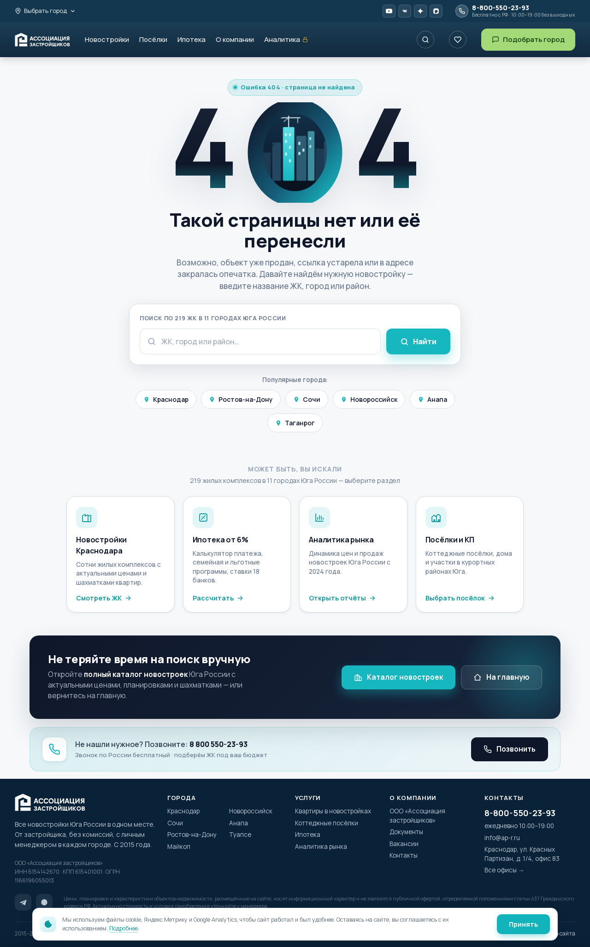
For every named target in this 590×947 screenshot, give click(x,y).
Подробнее (123, 928)
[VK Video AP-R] (404, 11)
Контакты (403, 855)
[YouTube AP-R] (389, 11)
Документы (406, 832)
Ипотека (191, 39)
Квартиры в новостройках (333, 811)
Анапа (432, 399)
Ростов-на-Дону (241, 399)
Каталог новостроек (398, 677)
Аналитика (286, 40)
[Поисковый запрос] (260, 341)
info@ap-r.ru (502, 838)
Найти (418, 341)
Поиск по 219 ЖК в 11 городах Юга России (213, 318)
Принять (523, 924)
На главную (501, 677)
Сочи (306, 399)
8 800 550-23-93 (218, 744)
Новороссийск (369, 399)
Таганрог (295, 422)
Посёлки (153, 39)
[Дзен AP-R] (420, 11)
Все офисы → (504, 870)
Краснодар (166, 399)
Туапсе (240, 834)
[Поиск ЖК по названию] (425, 39)
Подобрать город (528, 39)
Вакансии (404, 844)
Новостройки (107, 39)
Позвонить (510, 749)
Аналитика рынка (321, 846)
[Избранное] (457, 39)
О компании (235, 39)
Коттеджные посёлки (326, 823)
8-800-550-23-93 (519, 812)
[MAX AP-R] (436, 11)
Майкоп (178, 846)
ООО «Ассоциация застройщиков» (417, 815)
